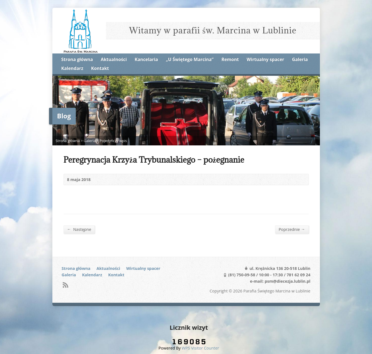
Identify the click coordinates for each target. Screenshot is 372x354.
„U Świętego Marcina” (189, 59)
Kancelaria (146, 59)
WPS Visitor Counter (200, 348)
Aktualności (114, 59)
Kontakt (100, 68)
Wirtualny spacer (265, 59)
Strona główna (77, 59)
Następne (79, 229)
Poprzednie (292, 229)
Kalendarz (72, 68)
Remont (230, 59)
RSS (65, 285)
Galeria (300, 59)
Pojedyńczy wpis (113, 140)
